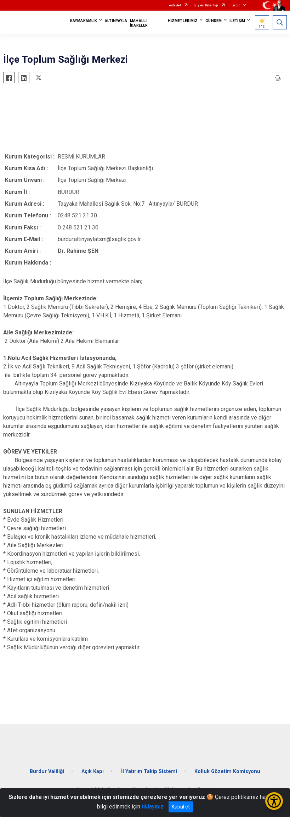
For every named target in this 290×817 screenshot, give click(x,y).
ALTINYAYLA (116, 20)
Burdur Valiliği (47, 771)
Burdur (236, 5)
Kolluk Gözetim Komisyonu (227, 771)
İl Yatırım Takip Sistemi (149, 771)
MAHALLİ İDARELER (139, 23)
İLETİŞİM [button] (237, 20)
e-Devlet (175, 5)
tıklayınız (153, 806)
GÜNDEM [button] (213, 20)
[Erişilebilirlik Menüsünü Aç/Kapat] (274, 801)
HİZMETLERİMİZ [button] (183, 20)
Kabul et (181, 807)
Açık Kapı (92, 771)
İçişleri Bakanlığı (206, 5)
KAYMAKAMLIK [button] (83, 20)
